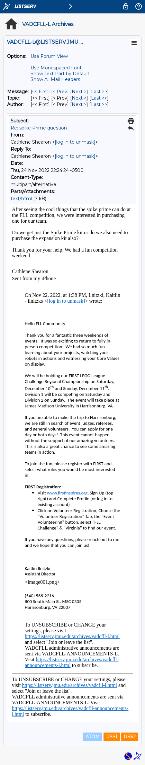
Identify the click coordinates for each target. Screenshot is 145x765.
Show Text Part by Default (60, 73)
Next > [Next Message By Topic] (79, 98)
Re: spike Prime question (39, 128)
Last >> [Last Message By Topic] (99, 98)
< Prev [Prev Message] (60, 91)
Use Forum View (49, 56)
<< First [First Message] (40, 91)
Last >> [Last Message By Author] (99, 104)
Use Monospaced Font (56, 68)
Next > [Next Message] (79, 91)
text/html (21, 198)
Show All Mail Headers (55, 79)
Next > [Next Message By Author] (79, 104)
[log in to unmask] (75, 142)
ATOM (93, 737)
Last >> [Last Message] (99, 91)
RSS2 (130, 737)
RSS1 (111, 737)
